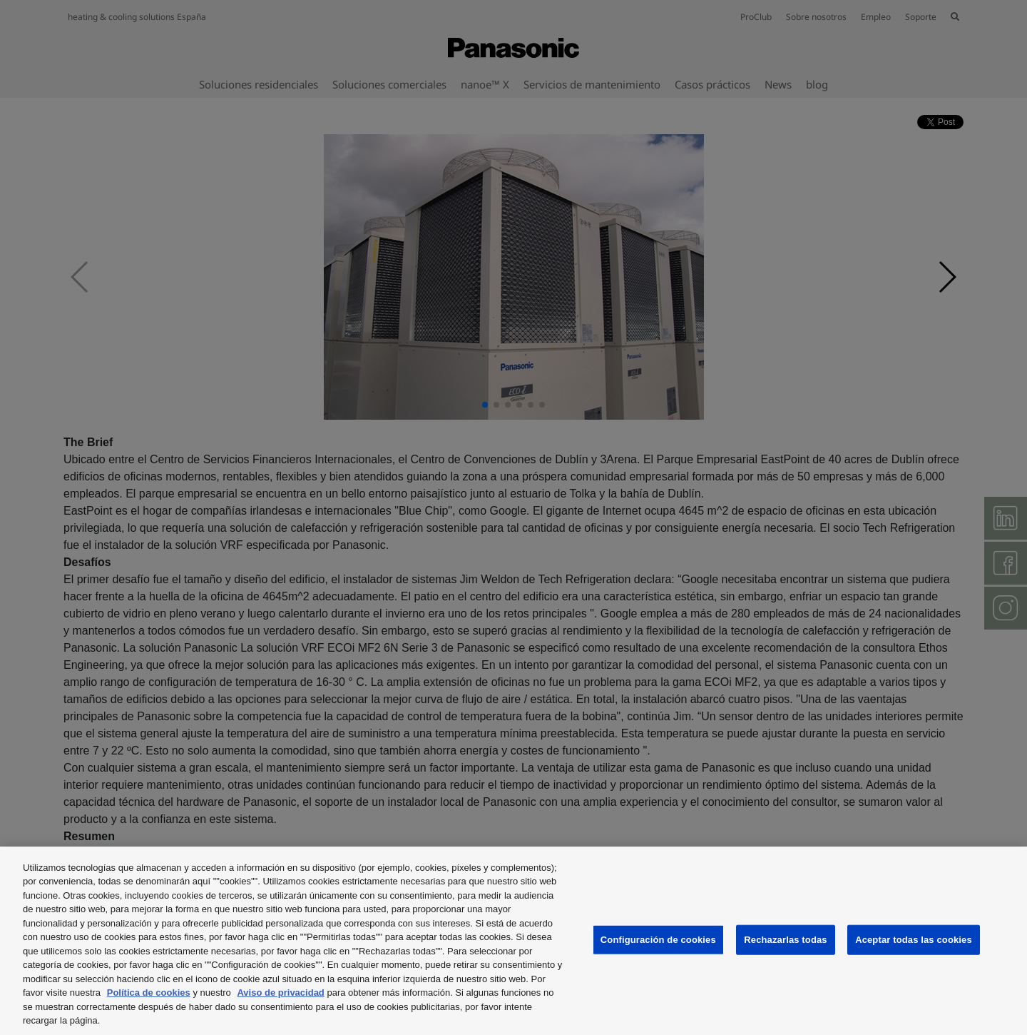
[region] (513, 941)
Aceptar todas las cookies (913, 939)
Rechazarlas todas (785, 939)
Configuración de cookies (658, 939)
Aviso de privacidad (280, 992)
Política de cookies (148, 992)
